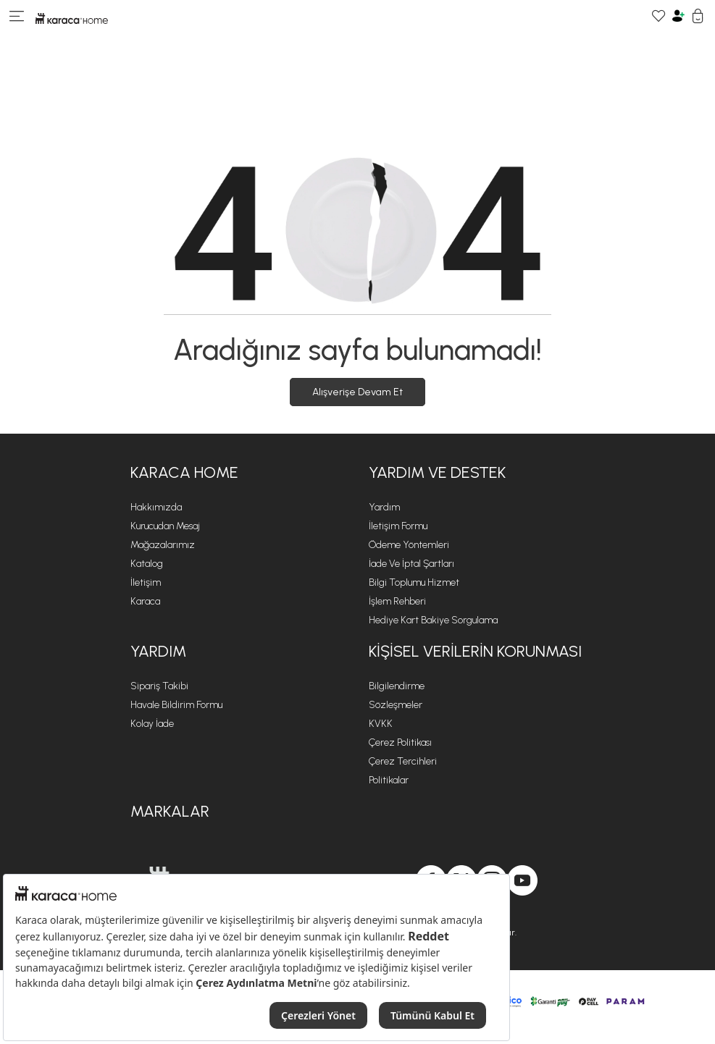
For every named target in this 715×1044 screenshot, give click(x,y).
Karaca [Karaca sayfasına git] (145, 601)
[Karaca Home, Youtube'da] (522, 880)
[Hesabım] (678, 17)
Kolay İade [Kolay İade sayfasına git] (152, 723)
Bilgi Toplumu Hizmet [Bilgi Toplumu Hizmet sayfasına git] (414, 582)
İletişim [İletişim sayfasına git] (145, 582)
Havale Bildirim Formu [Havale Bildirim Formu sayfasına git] (176, 705)
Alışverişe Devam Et (357, 392)
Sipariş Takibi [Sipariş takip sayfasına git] (159, 686)
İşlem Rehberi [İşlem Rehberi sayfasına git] (397, 601)
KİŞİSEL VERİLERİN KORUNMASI (475, 651)
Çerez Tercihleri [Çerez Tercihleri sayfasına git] (403, 761)
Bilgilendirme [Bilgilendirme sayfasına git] (397, 686)
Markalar (169, 811)
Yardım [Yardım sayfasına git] (384, 507)
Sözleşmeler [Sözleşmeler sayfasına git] (395, 705)
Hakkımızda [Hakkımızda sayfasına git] (156, 507)
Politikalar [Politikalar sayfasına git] (389, 780)
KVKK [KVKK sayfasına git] (381, 723)
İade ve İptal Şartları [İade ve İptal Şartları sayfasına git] (411, 563)
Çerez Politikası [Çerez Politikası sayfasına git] (400, 742)
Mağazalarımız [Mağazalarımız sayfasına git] (162, 545)
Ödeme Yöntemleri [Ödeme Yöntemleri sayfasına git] (409, 545)
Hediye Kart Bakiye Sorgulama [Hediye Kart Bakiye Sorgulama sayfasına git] (433, 620)
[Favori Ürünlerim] (659, 17)
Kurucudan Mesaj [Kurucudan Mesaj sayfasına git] (165, 526)
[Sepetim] (698, 17)
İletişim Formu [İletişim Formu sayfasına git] (398, 526)
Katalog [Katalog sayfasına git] (146, 563)
